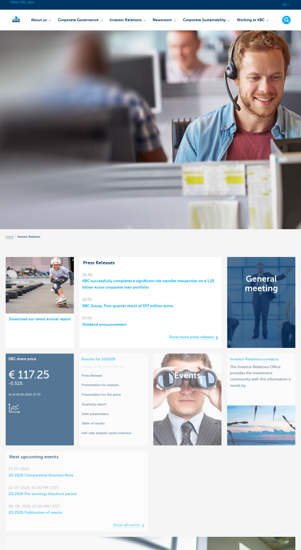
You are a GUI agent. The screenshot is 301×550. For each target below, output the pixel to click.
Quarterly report (94, 404)
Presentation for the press (101, 394)
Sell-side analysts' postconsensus (106, 433)
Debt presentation (95, 414)
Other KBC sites (22, 2)
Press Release (92, 375)
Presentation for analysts (100, 385)
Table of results (93, 423)
